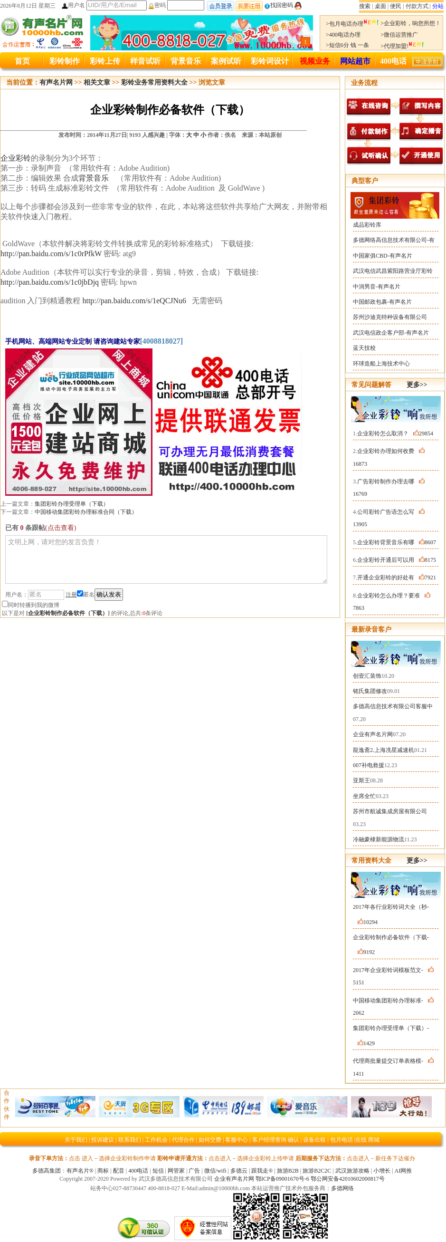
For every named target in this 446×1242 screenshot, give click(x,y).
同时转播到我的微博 (30, 605)
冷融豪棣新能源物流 (378, 839)
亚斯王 (361, 780)
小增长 (381, 1170)
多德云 (238, 1170)
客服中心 (236, 1139)
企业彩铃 (15, 158)
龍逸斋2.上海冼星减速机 (383, 750)
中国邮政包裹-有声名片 (382, 301)
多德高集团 (46, 1170)
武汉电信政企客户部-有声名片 (391, 332)
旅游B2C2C (317, 1170)
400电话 (393, 61)
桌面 (380, 6)
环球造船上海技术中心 (381, 363)
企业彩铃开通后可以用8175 (396, 560)
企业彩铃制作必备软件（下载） (68, 613)
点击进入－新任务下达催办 (381, 1158)
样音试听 (145, 61)
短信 (158, 1170)
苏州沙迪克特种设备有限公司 (390, 317)
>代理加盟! (402, 46)
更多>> (417, 384)
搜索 (364, 6)
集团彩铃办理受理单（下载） (72, 504)
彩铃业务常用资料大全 (154, 82)
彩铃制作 (64, 61)
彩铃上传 (105, 61)
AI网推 (403, 1170)
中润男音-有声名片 (376, 286)
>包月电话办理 (352, 23)
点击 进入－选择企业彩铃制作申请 (112, 1158)
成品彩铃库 (367, 224)
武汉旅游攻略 (352, 1170)
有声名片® (80, 1170)
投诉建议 (102, 1139)
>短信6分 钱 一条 (347, 45)
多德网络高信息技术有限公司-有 (394, 240)
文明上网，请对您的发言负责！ (166, 559)
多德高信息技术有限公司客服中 (393, 706)
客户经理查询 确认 (275, 1139)
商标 (103, 1170)
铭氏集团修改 (370, 691)
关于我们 (76, 1139)
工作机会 (156, 1139)
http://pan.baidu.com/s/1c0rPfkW (51, 254)
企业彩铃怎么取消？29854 (395, 433)
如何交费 (210, 1139)
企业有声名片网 (373, 734)
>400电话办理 (343, 34)
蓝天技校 (364, 348)
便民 (395, 6)
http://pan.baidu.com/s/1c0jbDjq (49, 282)
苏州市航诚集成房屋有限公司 (390, 811)
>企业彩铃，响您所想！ (410, 23)
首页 (22, 61)
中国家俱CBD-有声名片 (382, 255)
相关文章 (97, 82)
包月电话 (341, 1139)
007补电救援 (368, 765)
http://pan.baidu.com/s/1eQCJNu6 (134, 301)
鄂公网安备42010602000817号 (348, 1178)
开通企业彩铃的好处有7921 (396, 577)
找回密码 (278, 5)
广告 (194, 1170)
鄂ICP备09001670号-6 (282, 1178)
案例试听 (226, 61)
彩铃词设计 (270, 61)
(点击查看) (60, 527)
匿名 (86, 594)
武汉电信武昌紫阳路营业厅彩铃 (393, 271)
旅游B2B (288, 1170)
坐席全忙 (364, 796)
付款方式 (417, 6)
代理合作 (183, 1139)
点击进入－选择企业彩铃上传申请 (251, 1158)
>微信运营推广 (399, 34)
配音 (118, 1170)
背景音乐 (186, 61)
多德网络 (342, 1188)
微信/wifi (215, 1170)
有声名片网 (56, 82)
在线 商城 (367, 1139)
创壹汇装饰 (367, 676)
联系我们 (129, 1139)
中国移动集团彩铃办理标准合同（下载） (86, 512)
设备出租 (314, 1139)
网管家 (176, 1170)
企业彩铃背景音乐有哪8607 (396, 542)
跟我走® (262, 1170)
